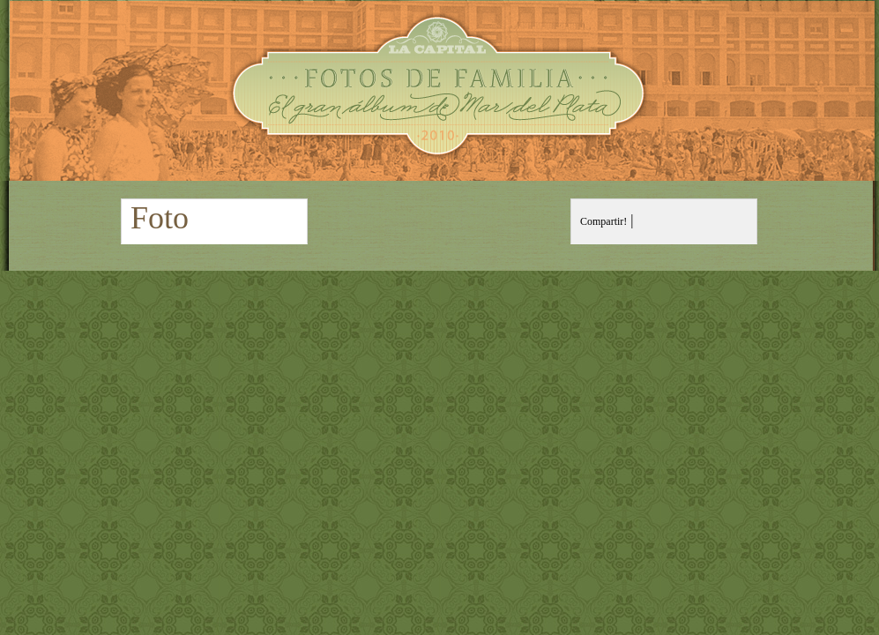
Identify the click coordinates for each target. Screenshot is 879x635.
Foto (159, 217)
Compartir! (603, 221)
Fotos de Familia (439, 90)
